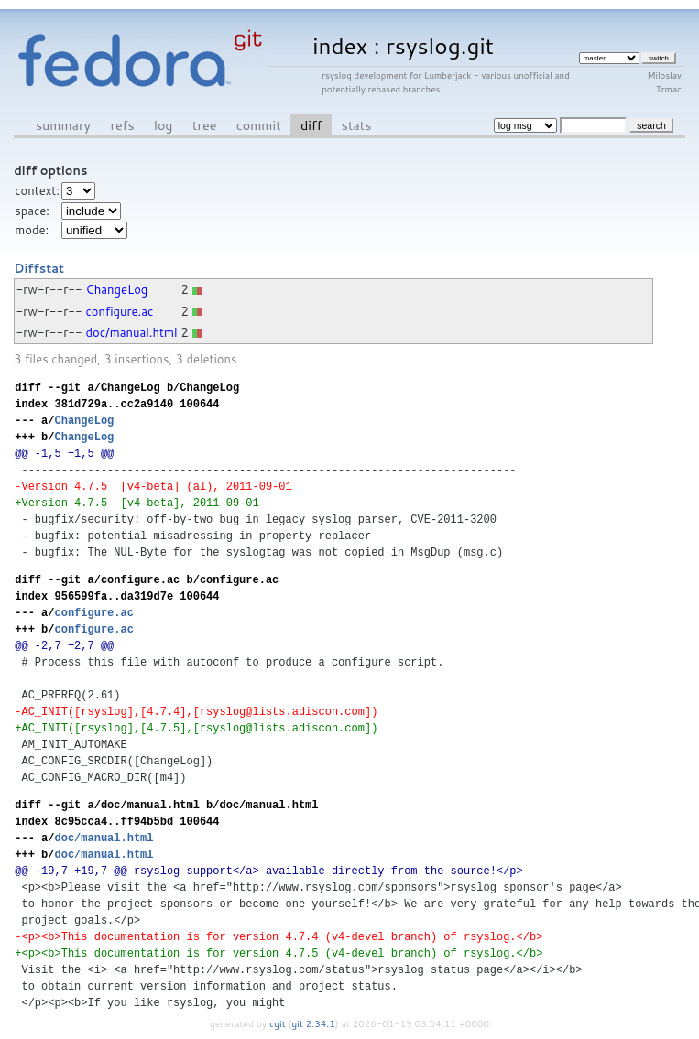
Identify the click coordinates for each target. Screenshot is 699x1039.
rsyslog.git (440, 45)
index (339, 45)
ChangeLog (117, 289)
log (163, 125)
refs (122, 125)
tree (204, 125)
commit (258, 125)
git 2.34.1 (313, 1023)
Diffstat (39, 268)
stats (356, 125)
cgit (278, 1023)
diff (311, 125)
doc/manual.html (132, 332)
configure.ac (120, 311)
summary (63, 125)
